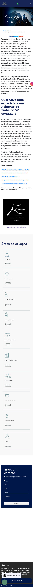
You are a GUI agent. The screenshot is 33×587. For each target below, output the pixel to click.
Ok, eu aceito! (16, 581)
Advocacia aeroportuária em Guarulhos (16, 227)
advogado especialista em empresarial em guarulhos (15, 180)
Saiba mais (8, 263)
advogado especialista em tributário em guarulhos (14, 183)
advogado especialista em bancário (10, 176)
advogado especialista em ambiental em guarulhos (15, 173)
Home (4, 30)
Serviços (8, 30)
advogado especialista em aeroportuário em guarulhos (15, 169)
